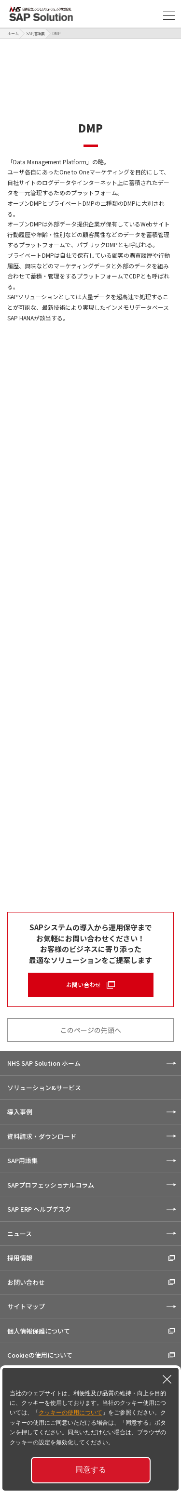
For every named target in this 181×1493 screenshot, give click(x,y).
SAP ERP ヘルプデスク (39, 1209)
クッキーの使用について (70, 1412)
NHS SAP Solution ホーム (44, 1063)
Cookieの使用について (39, 1355)
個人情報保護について (38, 1330)
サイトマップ (26, 1306)
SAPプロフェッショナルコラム (50, 1184)
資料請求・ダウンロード (41, 1136)
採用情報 (19, 1257)
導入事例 (19, 1111)
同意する (90, 1470)
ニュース (19, 1233)
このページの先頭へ (90, 1030)
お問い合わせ (83, 984)
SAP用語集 (35, 33)
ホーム (13, 33)
